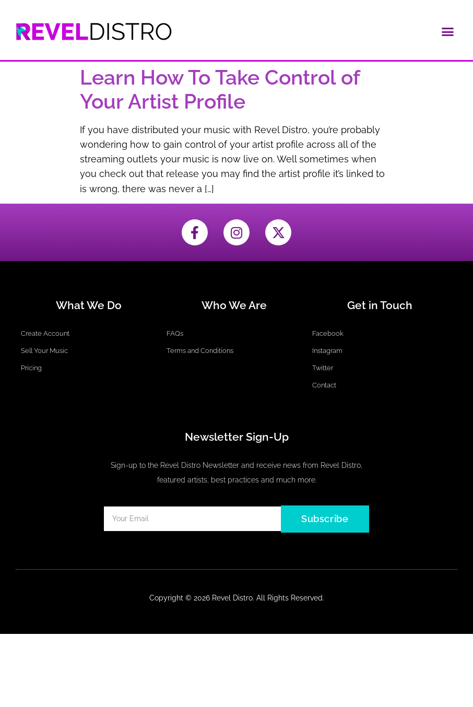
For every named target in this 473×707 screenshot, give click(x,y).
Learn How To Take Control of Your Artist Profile (220, 89)
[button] (448, 31)
